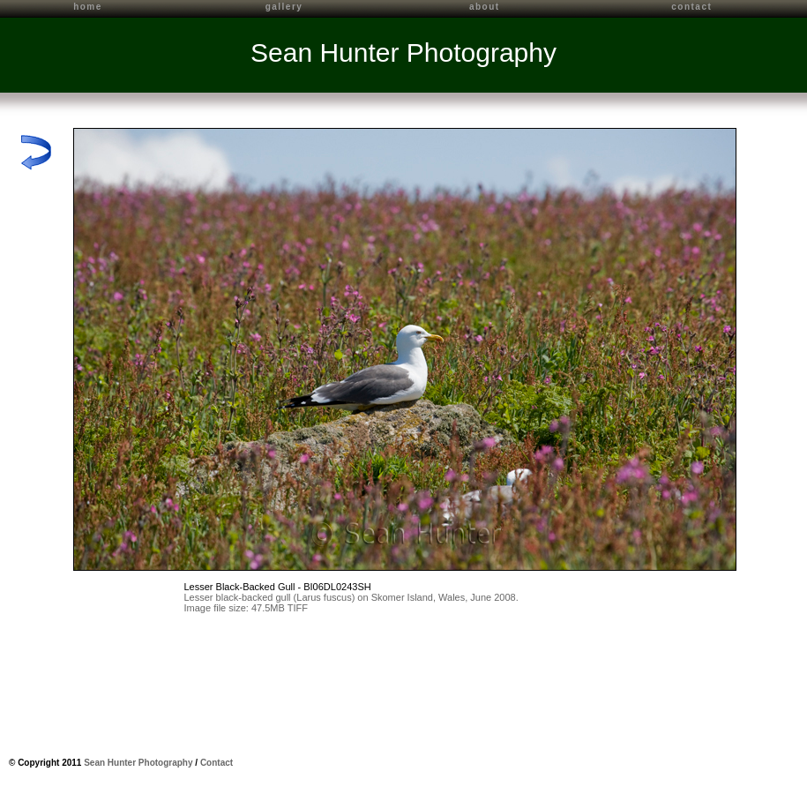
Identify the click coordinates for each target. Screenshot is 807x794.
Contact (216, 763)
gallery (284, 6)
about (484, 6)
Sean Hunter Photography (403, 52)
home (87, 6)
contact (691, 6)
